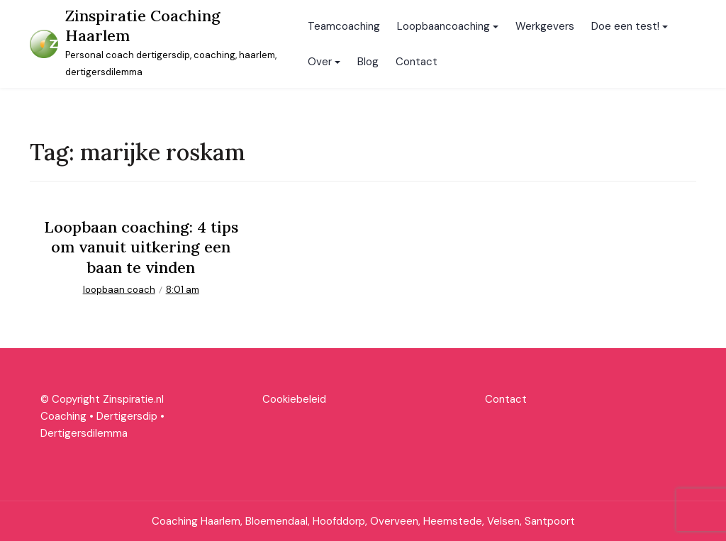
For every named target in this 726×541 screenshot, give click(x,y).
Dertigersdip (126, 416)
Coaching (63, 416)
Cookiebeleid (294, 399)
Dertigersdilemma (84, 433)
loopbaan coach (119, 290)
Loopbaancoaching (443, 26)
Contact (416, 62)
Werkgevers (544, 26)
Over (320, 62)
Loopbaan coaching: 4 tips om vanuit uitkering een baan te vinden (141, 247)
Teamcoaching (344, 26)
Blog (368, 62)
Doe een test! (625, 26)
